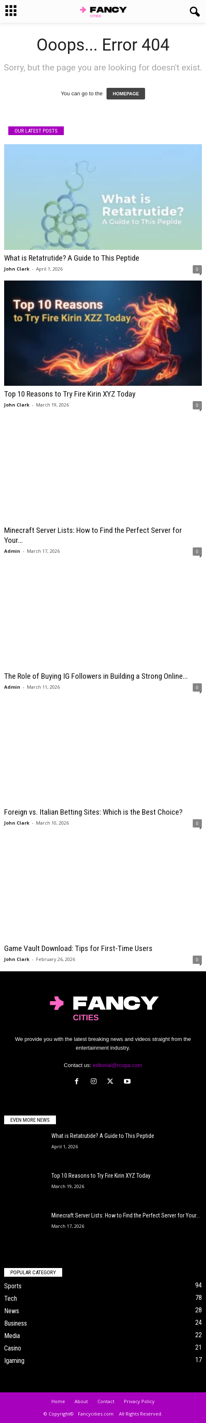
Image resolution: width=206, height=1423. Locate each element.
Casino (12, 1348)
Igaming (14, 1361)
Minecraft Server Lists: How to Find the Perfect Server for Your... (125, 1215)
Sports (13, 1286)
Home (58, 1401)
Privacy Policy (139, 1401)
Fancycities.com (96, 1414)
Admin (12, 551)
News (11, 1311)
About (81, 1401)
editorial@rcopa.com (117, 1065)
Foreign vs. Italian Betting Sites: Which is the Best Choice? (93, 812)
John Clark (16, 269)
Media (12, 1336)
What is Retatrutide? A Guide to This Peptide (71, 258)
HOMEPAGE (126, 93)
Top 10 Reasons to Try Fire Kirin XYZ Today (70, 394)
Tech (10, 1298)
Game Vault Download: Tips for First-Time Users (78, 948)
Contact (105, 1401)
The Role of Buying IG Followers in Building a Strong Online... (96, 676)
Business (15, 1323)
